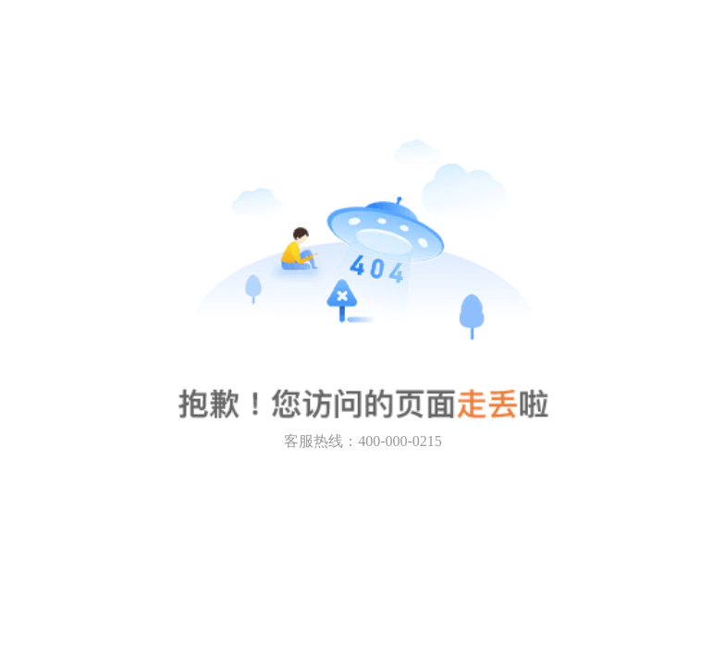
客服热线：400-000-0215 (363, 441)
